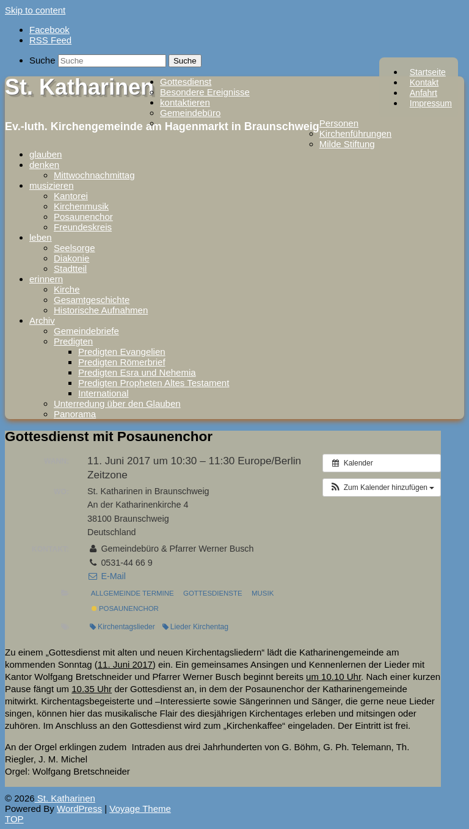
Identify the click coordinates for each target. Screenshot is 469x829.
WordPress (79, 808)
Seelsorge (74, 248)
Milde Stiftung (347, 144)
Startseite (428, 72)
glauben (45, 154)
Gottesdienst (185, 81)
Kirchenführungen (355, 133)
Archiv (42, 320)
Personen (338, 123)
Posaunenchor (83, 216)
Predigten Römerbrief (121, 362)
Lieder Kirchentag (195, 627)
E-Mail (106, 576)
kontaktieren (185, 102)
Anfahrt (423, 93)
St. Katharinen (79, 87)
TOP (14, 819)
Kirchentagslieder (122, 627)
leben (40, 237)
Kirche (67, 289)
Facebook (49, 29)
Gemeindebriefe (86, 331)
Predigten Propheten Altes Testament (153, 383)
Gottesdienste (212, 593)
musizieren (51, 185)
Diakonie (71, 258)
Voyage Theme (140, 808)
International (103, 393)
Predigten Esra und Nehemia (137, 372)
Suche (42, 60)
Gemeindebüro (190, 113)
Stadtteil (70, 268)
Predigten (73, 341)
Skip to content (35, 10)
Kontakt (424, 82)
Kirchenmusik (81, 206)
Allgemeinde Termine (132, 593)
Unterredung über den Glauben (117, 403)
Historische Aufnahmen (101, 310)
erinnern (46, 279)
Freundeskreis (83, 227)
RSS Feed (50, 40)
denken (44, 164)
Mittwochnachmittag (94, 175)
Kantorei (71, 196)
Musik (263, 593)
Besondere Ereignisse (205, 92)
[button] (381, 487)
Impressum (431, 103)
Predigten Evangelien (121, 351)
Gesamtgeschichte (91, 299)
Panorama (75, 414)
